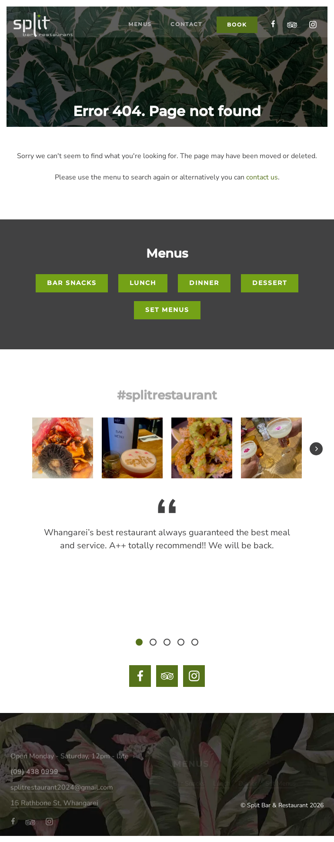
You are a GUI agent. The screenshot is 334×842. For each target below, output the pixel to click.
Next (317, 451)
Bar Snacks (60, 283)
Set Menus (167, 311)
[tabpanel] (167, 534)
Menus (132, 64)
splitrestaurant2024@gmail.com (61, 797)
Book (236, 64)
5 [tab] (194, 644)
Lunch (139, 283)
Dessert (282, 283)
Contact (182, 64)
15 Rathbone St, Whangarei (54, 813)
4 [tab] (180, 644)
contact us (262, 177)
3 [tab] (167, 644)
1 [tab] (139, 644)
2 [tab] (153, 644)
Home (88, 64)
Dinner (208, 283)
